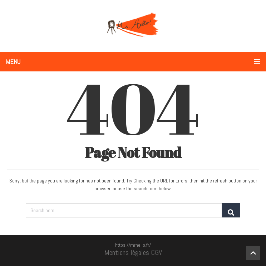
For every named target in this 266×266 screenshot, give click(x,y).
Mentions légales (126, 252)
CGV (156, 252)
